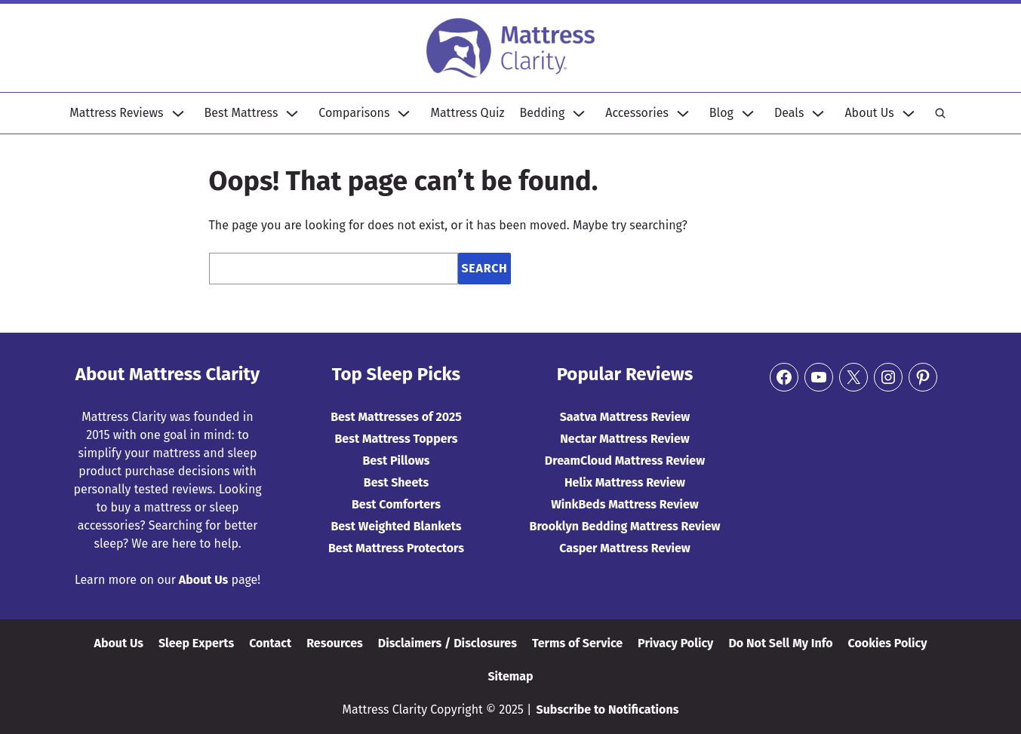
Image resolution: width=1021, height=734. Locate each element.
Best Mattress (241, 113)
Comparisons (353, 113)
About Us (868, 113)
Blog (721, 113)
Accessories (637, 113)
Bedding (542, 113)
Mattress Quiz (467, 113)
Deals (789, 113)
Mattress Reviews (116, 113)
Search (484, 268)
